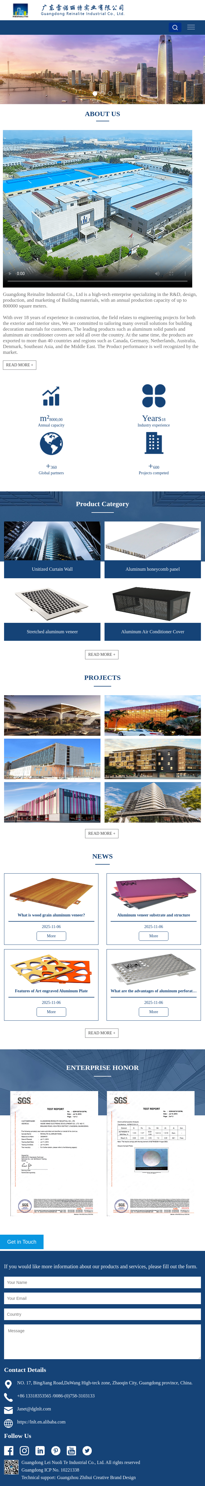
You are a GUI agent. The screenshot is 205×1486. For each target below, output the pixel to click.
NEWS (102, 856)
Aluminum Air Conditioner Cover (152, 631)
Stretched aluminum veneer (52, 631)
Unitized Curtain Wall (52, 569)
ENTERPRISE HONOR (102, 1067)
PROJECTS (102, 677)
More (51, 936)
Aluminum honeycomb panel (152, 569)
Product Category (102, 504)
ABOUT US (102, 114)
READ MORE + (19, 365)
